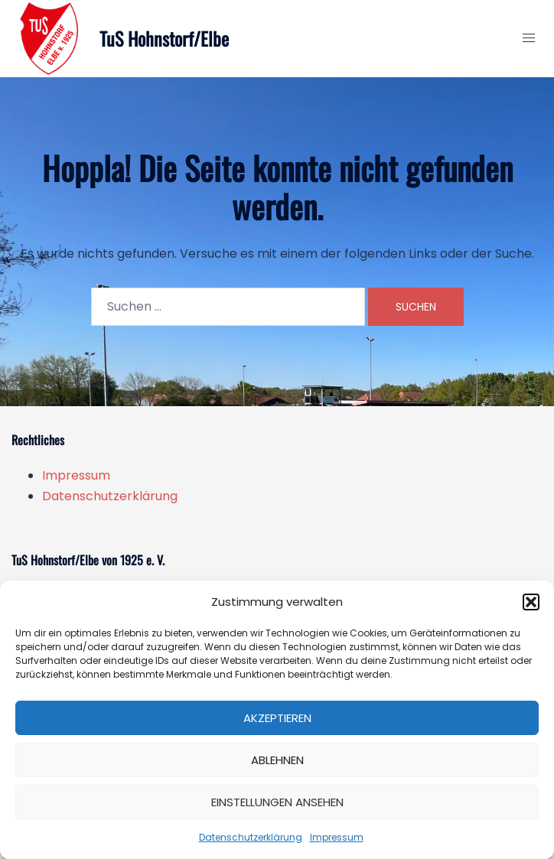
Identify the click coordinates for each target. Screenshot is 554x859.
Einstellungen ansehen (277, 802)
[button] (531, 602)
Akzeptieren (277, 718)
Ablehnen (277, 760)
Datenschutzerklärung (250, 837)
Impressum (336, 837)
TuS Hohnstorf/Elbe (164, 38)
